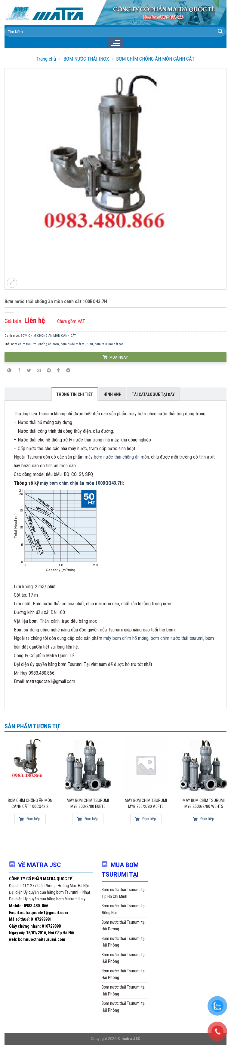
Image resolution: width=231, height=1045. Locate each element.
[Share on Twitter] (29, 370)
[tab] (74, 394)
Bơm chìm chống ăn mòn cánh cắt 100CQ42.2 (30, 803)
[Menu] (115, 43)
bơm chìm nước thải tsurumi (177, 638)
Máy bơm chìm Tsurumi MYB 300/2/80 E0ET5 (88, 803)
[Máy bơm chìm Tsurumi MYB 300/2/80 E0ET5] (88, 765)
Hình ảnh (112, 394)
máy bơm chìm (54, 483)
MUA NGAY (115, 357)
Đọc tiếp (29, 818)
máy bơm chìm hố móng (126, 638)
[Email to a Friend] (38, 370)
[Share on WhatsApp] (9, 370)
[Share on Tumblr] (58, 370)
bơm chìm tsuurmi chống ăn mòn (35, 344)
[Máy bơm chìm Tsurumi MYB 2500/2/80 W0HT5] (203, 765)
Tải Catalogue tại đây (153, 394)
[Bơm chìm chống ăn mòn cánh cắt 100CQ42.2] (30, 765)
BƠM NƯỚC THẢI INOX (86, 59)
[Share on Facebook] (19, 370)
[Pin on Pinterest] (48, 370)
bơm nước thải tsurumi (77, 344)
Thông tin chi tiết (74, 394)
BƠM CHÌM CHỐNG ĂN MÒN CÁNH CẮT (155, 59)
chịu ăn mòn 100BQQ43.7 (94, 483)
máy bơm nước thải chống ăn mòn (117, 457)
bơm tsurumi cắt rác (109, 344)
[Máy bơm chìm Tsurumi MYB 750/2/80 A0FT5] (146, 765)
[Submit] (220, 32)
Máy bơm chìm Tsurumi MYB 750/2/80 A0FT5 (146, 803)
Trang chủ (46, 59)
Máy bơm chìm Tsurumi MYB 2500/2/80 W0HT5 (204, 803)
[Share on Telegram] (68, 370)
